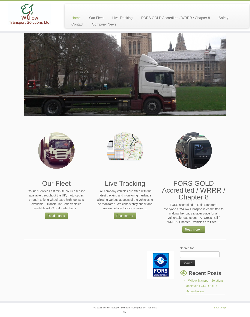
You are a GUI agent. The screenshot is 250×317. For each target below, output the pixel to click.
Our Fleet (96, 18)
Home (76, 18)
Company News (104, 24)
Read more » (56, 215)
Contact (77, 24)
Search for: (187, 248)
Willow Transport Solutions (117, 307)
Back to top (220, 307)
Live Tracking (122, 18)
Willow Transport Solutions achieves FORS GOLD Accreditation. (205, 286)
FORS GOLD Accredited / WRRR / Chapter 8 (175, 18)
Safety (223, 18)
